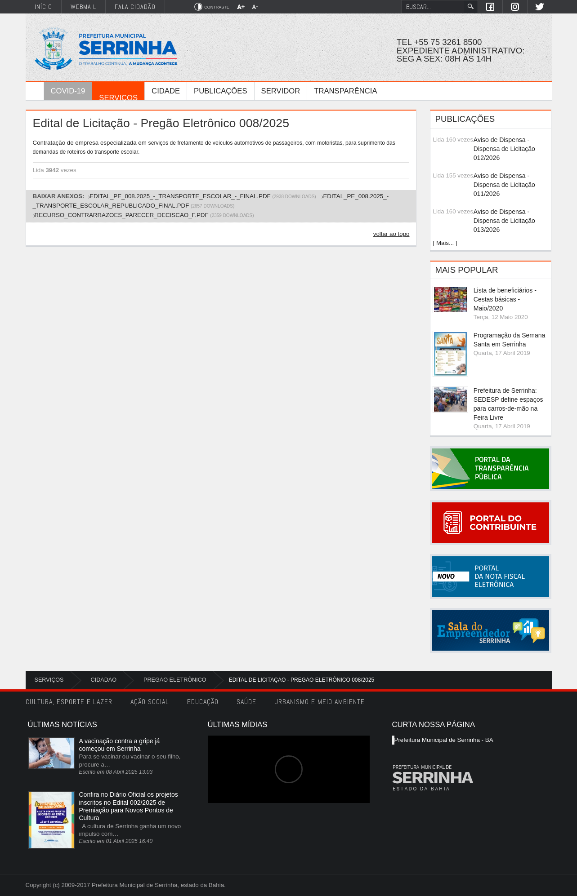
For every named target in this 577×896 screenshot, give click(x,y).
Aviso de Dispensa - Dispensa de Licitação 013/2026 (504, 220)
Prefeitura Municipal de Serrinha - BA (443, 739)
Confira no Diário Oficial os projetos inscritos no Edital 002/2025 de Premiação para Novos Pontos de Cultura (128, 806)
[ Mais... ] (445, 243)
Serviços (49, 680)
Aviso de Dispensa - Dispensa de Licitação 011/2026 (504, 184)
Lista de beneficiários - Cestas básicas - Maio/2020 (505, 299)
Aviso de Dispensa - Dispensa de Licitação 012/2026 (504, 148)
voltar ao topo (391, 234)
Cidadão (104, 680)
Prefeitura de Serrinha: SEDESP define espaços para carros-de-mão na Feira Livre (508, 404)
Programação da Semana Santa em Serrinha (510, 340)
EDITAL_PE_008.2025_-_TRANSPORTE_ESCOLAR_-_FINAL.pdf (179, 196)
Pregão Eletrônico (174, 680)
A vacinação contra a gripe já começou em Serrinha (119, 744)
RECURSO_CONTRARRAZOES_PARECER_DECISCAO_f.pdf (122, 215)
